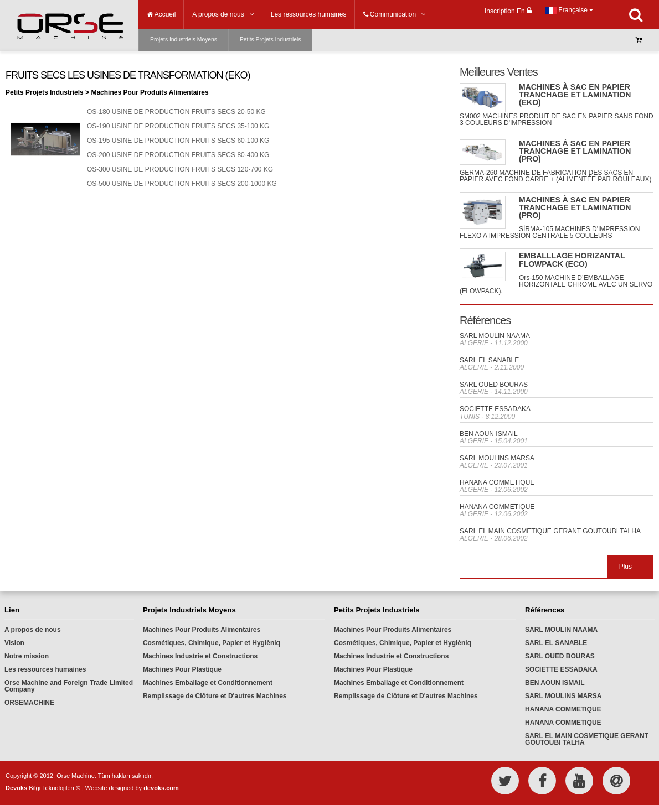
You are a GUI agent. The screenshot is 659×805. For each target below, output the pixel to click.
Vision (14, 643)
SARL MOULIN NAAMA (495, 336)
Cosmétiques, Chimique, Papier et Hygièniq (211, 643)
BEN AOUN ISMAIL (489, 434)
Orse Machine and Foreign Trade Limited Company (68, 686)
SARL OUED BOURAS (494, 384)
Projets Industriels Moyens (183, 40)
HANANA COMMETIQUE (497, 482)
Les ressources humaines (45, 669)
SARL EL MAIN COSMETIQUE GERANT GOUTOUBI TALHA (550, 531)
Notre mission (26, 656)
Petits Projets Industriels (270, 40)
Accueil (161, 14)
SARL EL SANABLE (489, 360)
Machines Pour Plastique (182, 669)
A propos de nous (32, 629)
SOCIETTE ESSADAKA (495, 409)
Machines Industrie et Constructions (200, 656)
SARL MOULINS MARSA (497, 458)
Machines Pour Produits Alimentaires (201, 629)
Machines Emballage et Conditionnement (207, 683)
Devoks (16, 788)
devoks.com (161, 788)
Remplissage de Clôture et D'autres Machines (215, 696)
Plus (625, 566)
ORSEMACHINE (29, 703)
